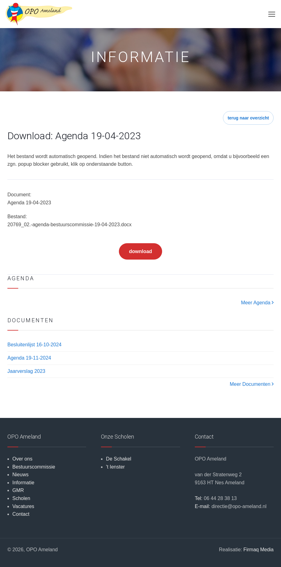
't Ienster (115, 466)
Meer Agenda (257, 302)
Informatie (23, 482)
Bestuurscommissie (33, 466)
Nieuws (20, 474)
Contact (20, 514)
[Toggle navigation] (271, 14)
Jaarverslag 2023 (26, 371)
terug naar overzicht (248, 117)
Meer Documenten (252, 384)
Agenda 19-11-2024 (29, 358)
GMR (18, 490)
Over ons (22, 458)
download (140, 251)
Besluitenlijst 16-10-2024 (34, 344)
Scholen (21, 498)
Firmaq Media (258, 549)
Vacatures (23, 506)
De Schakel (118, 458)
